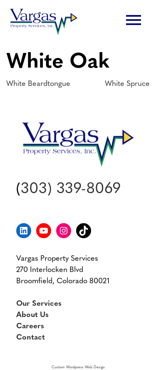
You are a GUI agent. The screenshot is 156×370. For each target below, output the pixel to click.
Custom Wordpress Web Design (78, 367)
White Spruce (127, 84)
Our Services (39, 304)
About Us (32, 315)
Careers (30, 326)
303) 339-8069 (71, 189)
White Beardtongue (38, 84)
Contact (30, 338)
